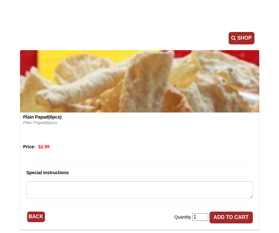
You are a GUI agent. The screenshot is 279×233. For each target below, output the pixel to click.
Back (36, 216)
